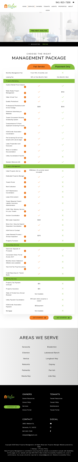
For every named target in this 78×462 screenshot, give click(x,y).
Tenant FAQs (54, 402)
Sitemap (34, 449)
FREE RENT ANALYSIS (39, 31)
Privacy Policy (43, 449)
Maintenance (54, 406)
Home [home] (24, 6)
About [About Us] (70, 6)
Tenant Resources (56, 398)
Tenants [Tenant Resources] (47, 6)
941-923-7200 (62, 2)
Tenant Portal (54, 410)
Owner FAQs (26, 402)
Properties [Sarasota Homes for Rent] (62, 6)
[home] (10, 6)
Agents (54, 6)
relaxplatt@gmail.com (29, 435)
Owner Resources (28, 398)
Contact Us (12, 407)
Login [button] (48, 10)
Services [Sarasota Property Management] (31, 6)
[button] (72, 2)
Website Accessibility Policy (61, 455)
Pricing (45, 44)
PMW (39, 447)
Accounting (35, 44)
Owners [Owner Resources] (39, 6)
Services (25, 406)
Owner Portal (26, 410)
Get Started (38, 318)
